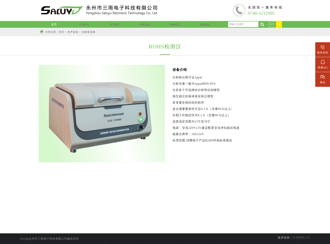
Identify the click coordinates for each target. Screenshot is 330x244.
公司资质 (140, 237)
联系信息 (253, 231)
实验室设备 (178, 231)
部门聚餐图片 (45, 181)
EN (272, 24)
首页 (61, 31)
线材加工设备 (178, 237)
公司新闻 (215, 231)
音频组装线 (102, 237)
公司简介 (140, 231)
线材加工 (102, 231)
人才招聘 (253, 237)
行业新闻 (215, 237)
